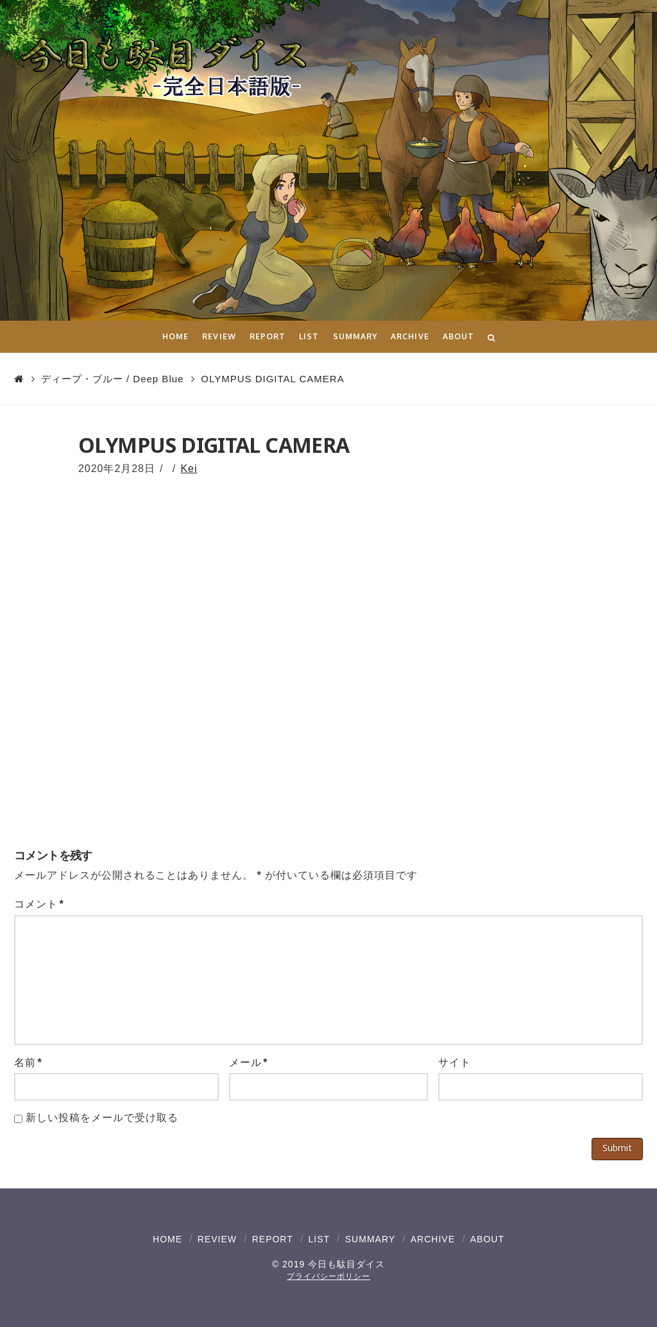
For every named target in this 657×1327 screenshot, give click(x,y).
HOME (167, 1239)
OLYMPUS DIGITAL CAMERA (272, 378)
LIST (319, 1239)
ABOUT (487, 1239)
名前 (28, 1062)
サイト (454, 1062)
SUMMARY (370, 1239)
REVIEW (217, 1239)
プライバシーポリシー (328, 1276)
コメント (39, 904)
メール (248, 1062)
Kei (188, 468)
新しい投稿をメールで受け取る (102, 1117)
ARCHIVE (433, 1239)
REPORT (272, 1239)
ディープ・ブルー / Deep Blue (112, 378)
